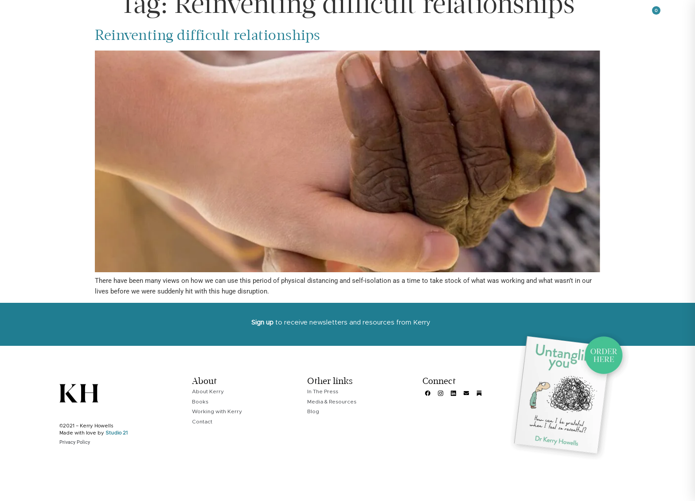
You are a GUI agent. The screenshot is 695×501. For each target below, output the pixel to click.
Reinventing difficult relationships (207, 38)
